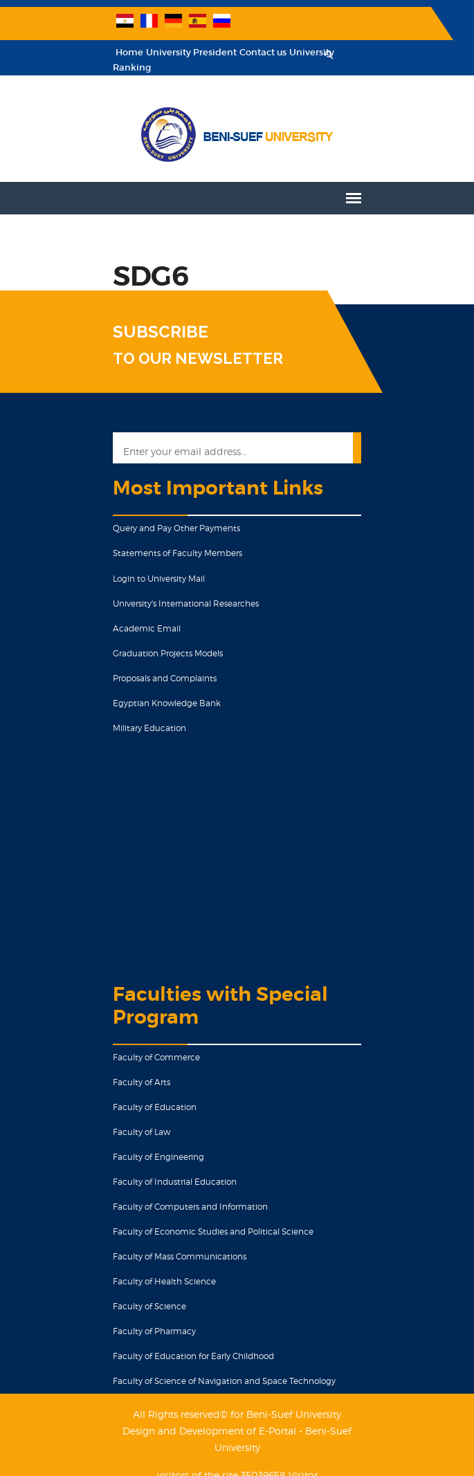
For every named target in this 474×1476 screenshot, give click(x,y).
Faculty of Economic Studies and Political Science (192, 1217)
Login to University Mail (138, 564)
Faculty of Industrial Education (154, 1167)
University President (170, 53)
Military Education (128, 713)
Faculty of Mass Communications (159, 1242)
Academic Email (126, 614)
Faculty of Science (128, 1291)
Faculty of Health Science (143, 1267)
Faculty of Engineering (137, 1142)
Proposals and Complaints (144, 663)
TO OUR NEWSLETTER (177, 344)
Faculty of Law (120, 1117)
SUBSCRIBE (140, 317)
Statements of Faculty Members (156, 538)
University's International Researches (165, 589)
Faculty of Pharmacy (133, 1316)
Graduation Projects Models (147, 639)
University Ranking (311, 53)
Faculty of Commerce (135, 1042)
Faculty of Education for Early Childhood (172, 1341)
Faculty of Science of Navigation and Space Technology (203, 1366)
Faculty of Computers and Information (169, 1192)
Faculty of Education (134, 1092)
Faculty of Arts (120, 1067)
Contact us (242, 53)
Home (108, 53)
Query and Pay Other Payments (155, 513)
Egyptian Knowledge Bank (146, 688)
